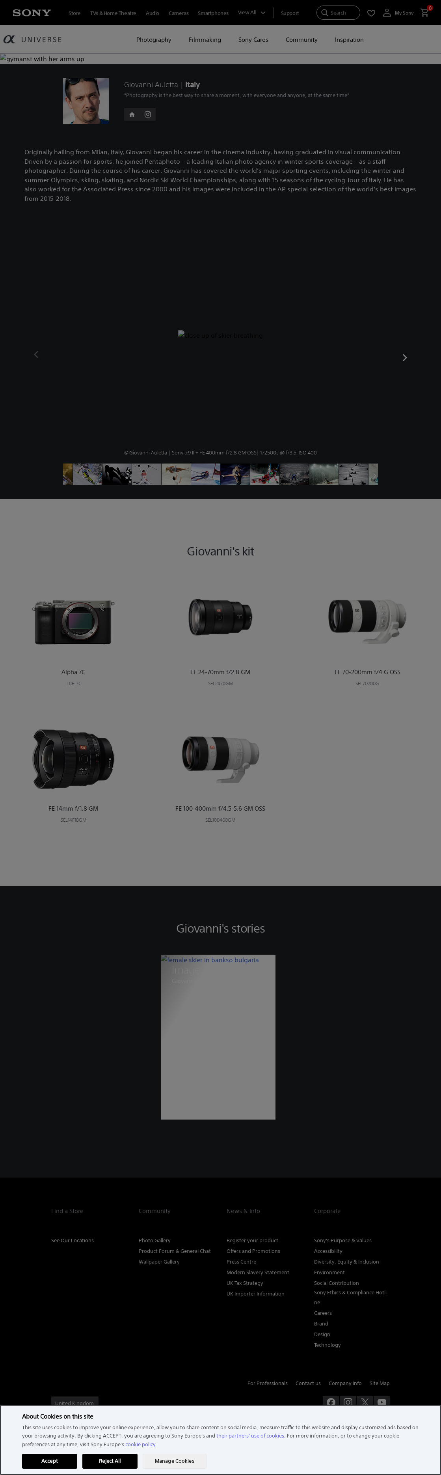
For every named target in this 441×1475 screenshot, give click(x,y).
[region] (220, 1440)
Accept (49, 1461)
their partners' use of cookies (250, 1435)
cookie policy (140, 1444)
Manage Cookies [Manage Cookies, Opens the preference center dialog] (174, 1461)
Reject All (110, 1461)
